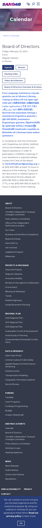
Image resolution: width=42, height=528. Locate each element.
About (8, 203)
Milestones (10, 256)
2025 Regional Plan (14, 318)
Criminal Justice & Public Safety (19, 360)
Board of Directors (13, 208)
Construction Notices (14, 474)
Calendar (9, 428)
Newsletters (10, 479)
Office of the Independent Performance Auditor (17, 224)
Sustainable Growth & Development (21, 331)
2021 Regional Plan (14, 322)
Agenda (8, 67)
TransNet (9, 397)
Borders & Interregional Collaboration (22, 283)
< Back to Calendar (10, 36)
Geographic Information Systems (20, 380)
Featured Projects (13, 270)
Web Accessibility (11, 489)
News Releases (12, 466)
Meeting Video (11, 74)
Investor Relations (13, 415)
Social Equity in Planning (16, 335)
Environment (11, 287)
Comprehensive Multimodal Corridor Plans (21, 340)
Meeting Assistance (13, 452)
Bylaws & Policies (12, 239)
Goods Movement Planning (17, 305)
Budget (8, 411)
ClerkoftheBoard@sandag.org (21, 164)
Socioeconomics (12, 371)
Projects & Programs (17, 265)
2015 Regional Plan (14, 327)
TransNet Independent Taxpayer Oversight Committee (20, 213)
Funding (9, 393)
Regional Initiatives (13, 274)
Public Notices (11, 470)
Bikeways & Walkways (15, 291)
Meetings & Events (15, 424)
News (8, 461)
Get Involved (11, 248)
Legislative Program (14, 252)
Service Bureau (12, 384)
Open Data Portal (13, 355)
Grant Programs (12, 402)
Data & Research (14, 351)
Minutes (21, 67)
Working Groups (12, 448)
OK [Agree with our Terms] (21, 523)
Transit (8, 296)
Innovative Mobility (13, 278)
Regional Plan (13, 314)
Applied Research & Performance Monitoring (20, 365)
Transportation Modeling (16, 375)
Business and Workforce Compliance (21, 234)
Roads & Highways (13, 300)
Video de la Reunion (13, 80)
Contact (6, 494)
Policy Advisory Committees (17, 219)
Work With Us (11, 243)
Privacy (28, 489)
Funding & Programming (16, 406)
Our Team (10, 230)
